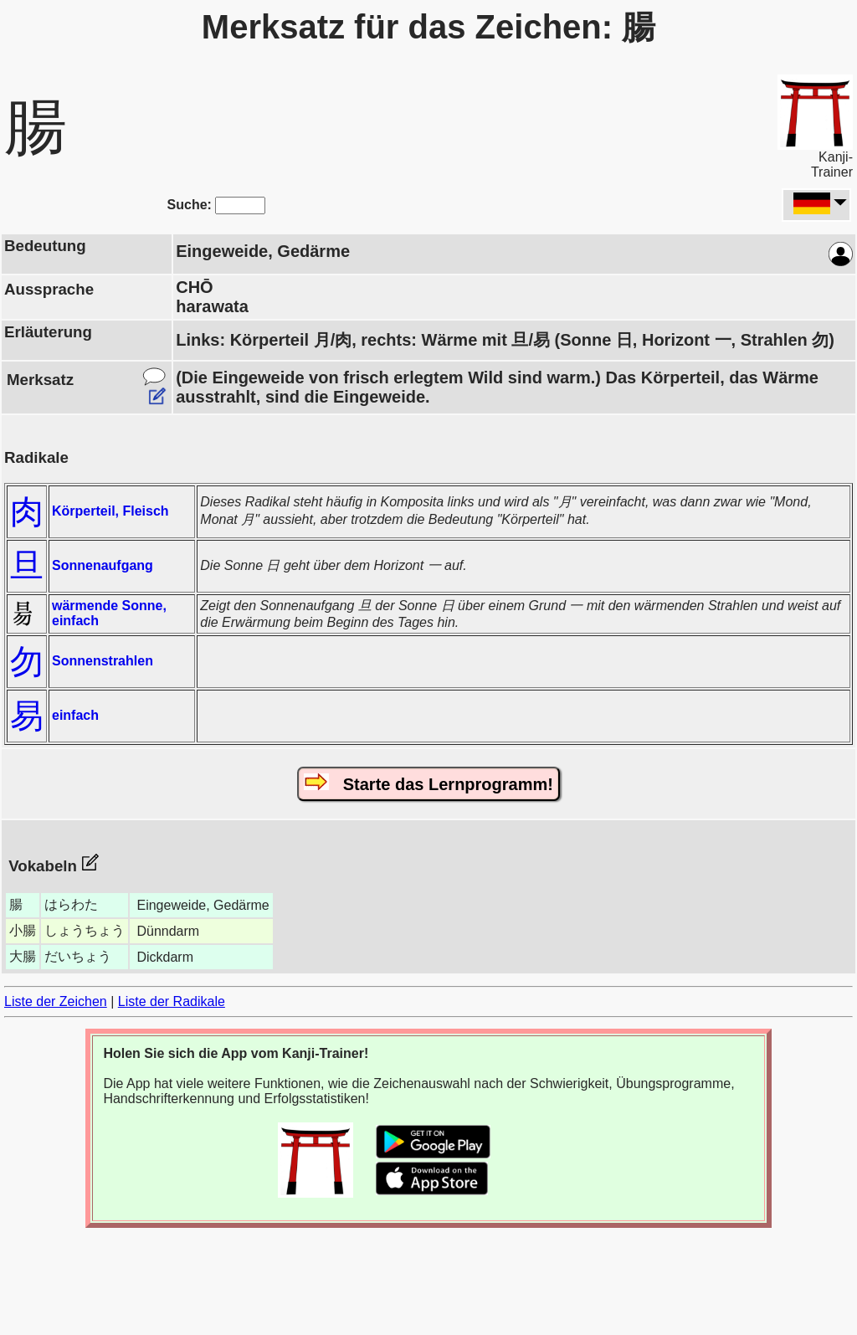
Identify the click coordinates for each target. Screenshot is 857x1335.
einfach (75, 715)
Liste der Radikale (171, 1001)
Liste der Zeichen (55, 1001)
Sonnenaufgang (102, 565)
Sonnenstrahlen (102, 661)
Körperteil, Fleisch (110, 511)
